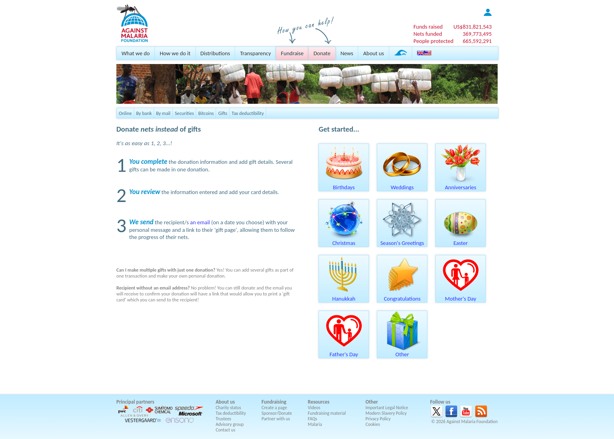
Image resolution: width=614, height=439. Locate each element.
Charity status (228, 407)
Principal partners (135, 402)
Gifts (222, 113)
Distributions (215, 53)
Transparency (255, 53)
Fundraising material (327, 413)
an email (200, 222)
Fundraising (274, 402)
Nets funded (427, 33)
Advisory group (230, 424)
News (346, 53)
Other (402, 351)
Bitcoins (206, 113)
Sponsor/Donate (277, 413)
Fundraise (292, 53)
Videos (314, 407)
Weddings (402, 184)
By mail (163, 113)
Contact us (225, 430)
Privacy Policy (377, 419)
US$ (473, 26)
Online (125, 113)
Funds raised (428, 26)
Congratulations (402, 295)
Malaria (315, 424)
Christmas (344, 240)
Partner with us (276, 419)
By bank (144, 113)
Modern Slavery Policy (386, 413)
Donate (321, 53)
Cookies (372, 424)
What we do (136, 53)
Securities (184, 113)
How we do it (175, 53)
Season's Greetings (402, 240)
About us (373, 53)
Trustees (223, 419)
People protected (433, 41)
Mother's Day (461, 295)
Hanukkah (344, 295)
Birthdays (344, 184)
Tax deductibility (248, 113)
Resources (318, 402)
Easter (461, 240)
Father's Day (344, 351)
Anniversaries (461, 184)
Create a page (274, 407)
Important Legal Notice (386, 407)
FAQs (312, 419)
